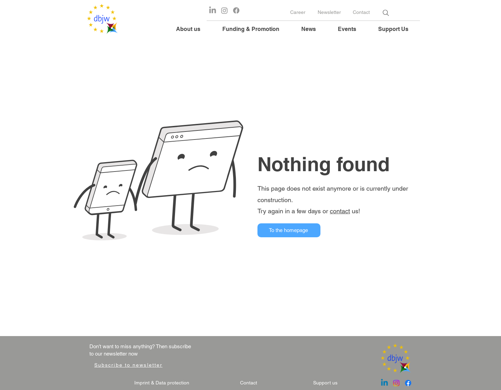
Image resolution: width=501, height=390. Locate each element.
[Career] (298, 12)
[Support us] (325, 383)
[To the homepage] (288, 230)
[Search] (386, 12)
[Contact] (361, 12)
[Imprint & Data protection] (161, 383)
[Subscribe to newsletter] (128, 365)
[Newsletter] (329, 12)
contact (340, 211)
